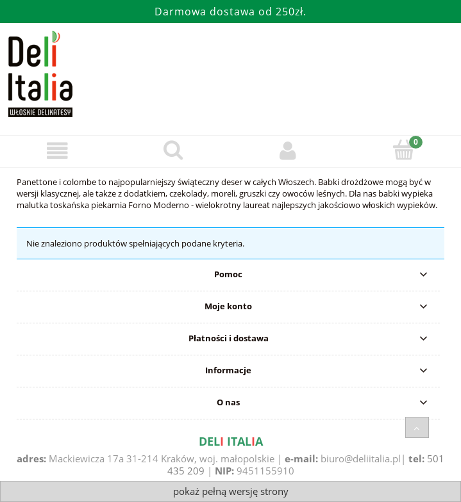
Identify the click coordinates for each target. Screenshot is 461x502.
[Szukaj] (173, 150)
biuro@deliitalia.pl (361, 458)
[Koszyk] (403, 150)
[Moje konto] (289, 151)
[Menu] (58, 151)
